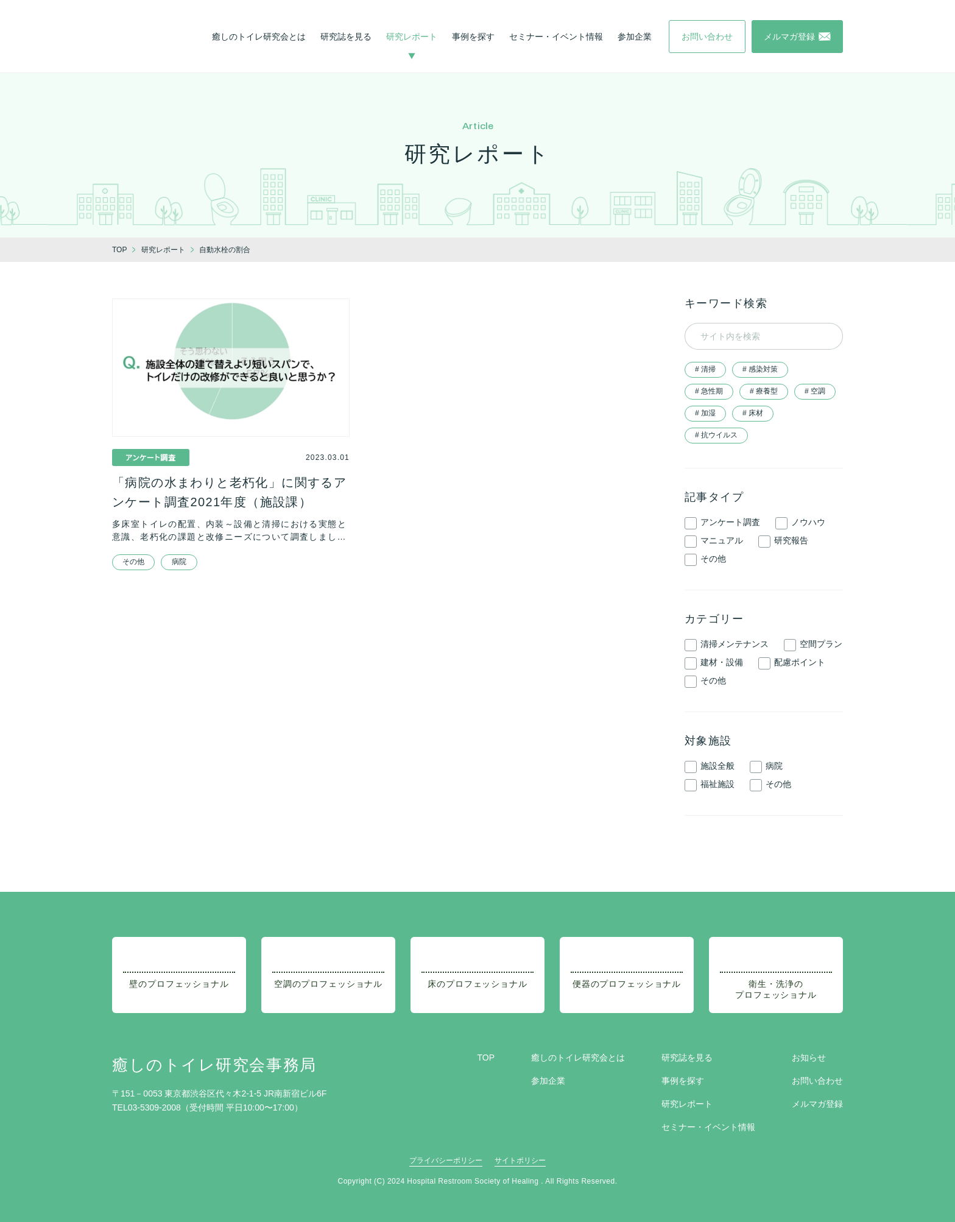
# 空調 (815, 391)
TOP (486, 1057)
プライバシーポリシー (445, 1160)
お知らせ (809, 1057)
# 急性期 (709, 391)
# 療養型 (764, 391)
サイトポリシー (520, 1160)
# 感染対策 (760, 369)
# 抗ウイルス (716, 435)
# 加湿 (705, 413)
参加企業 (635, 36)
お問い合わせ (817, 1081)
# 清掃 (705, 369)
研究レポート (411, 36)
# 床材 (752, 413)
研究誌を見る (346, 36)
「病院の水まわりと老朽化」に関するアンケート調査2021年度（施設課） (229, 492)
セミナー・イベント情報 (556, 36)
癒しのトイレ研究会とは (259, 36)
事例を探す (473, 36)
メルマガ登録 (817, 1104)
